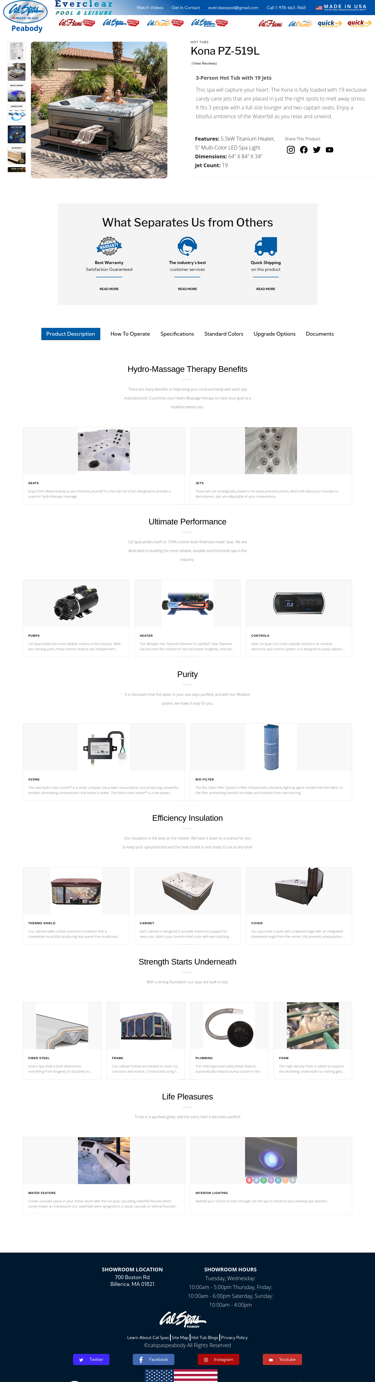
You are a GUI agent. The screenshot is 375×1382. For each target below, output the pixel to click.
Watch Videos (150, 7)
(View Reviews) (204, 63)
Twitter (91, 1359)
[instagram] (291, 149)
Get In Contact (186, 7)
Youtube (282, 1359)
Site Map (180, 1337)
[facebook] (304, 150)
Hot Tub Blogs (205, 1337)
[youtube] (329, 149)
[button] (270, 24)
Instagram (218, 1359)
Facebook (153, 1360)
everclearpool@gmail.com (233, 7)
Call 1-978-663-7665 (286, 7)
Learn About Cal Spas (148, 1337)
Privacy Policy (234, 1337)
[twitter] (317, 150)
